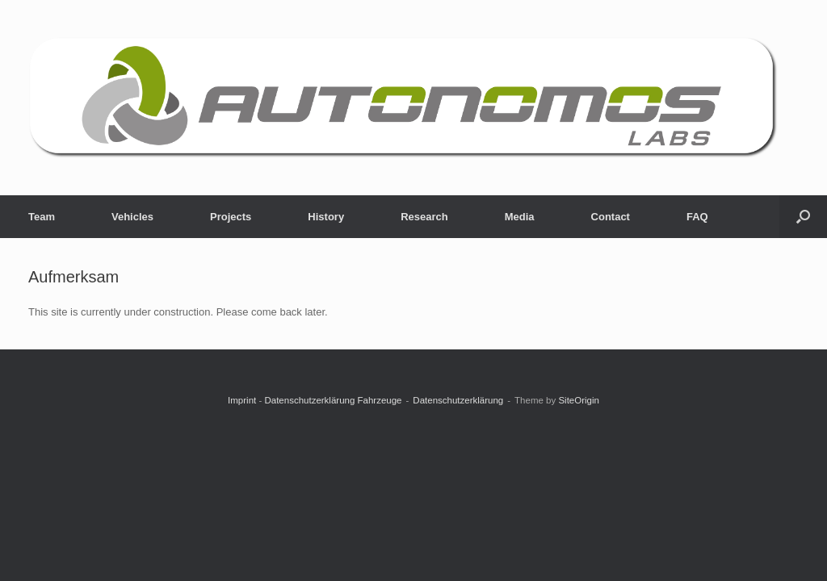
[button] (803, 216)
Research (424, 217)
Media (520, 217)
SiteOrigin (578, 400)
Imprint (242, 400)
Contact (610, 217)
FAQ (697, 217)
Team (41, 217)
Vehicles (132, 217)
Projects (230, 217)
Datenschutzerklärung (458, 400)
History (326, 217)
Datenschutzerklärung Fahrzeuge (332, 400)
